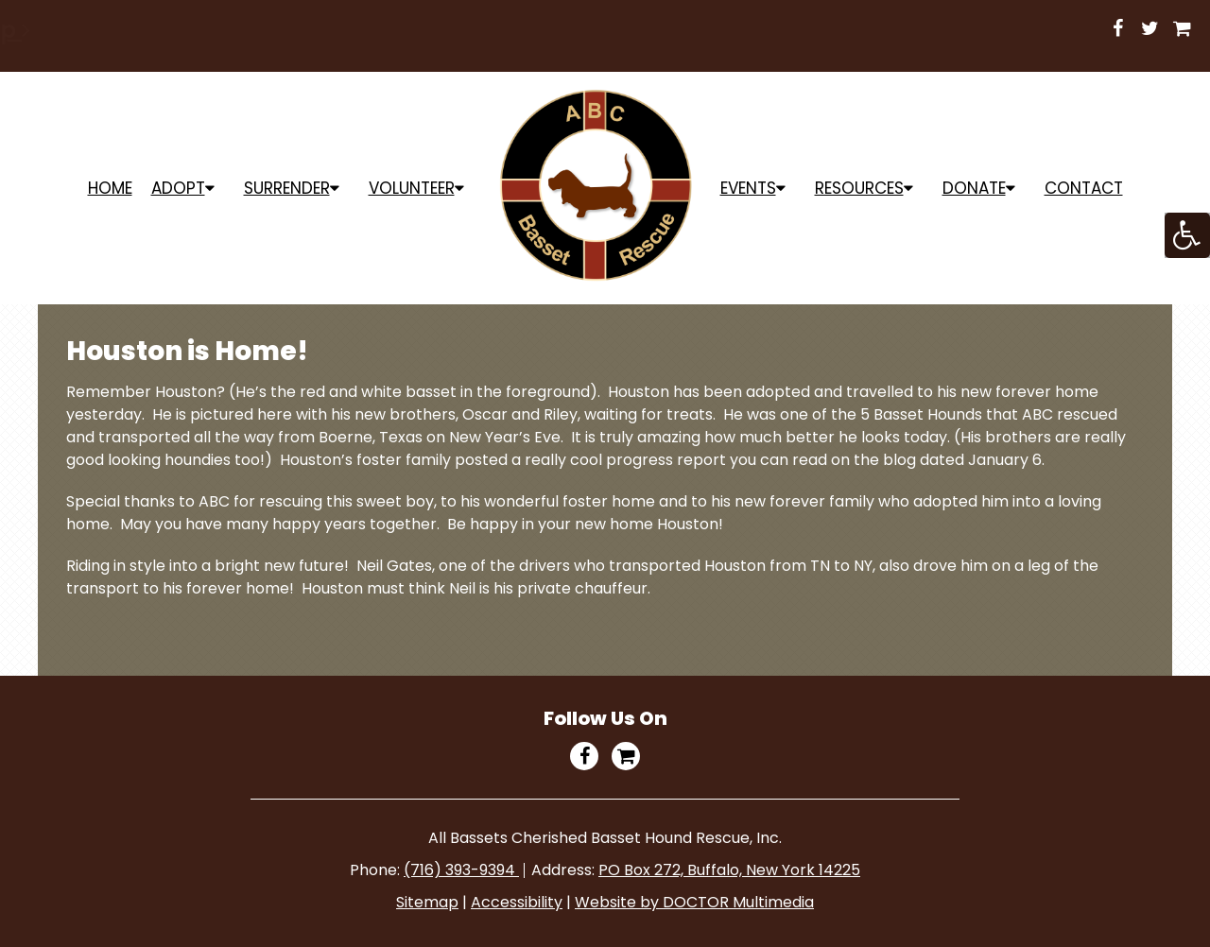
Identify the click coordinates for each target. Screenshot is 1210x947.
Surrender (287, 188)
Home (110, 188)
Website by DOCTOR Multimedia (694, 902)
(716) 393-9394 (461, 870)
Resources (859, 188)
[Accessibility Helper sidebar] (1187, 235)
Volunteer (412, 188)
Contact (1084, 188)
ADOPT (178, 188)
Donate (974, 188)
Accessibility (516, 902)
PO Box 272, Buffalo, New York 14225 (729, 870)
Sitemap (427, 902)
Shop (808, 29)
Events (748, 188)
